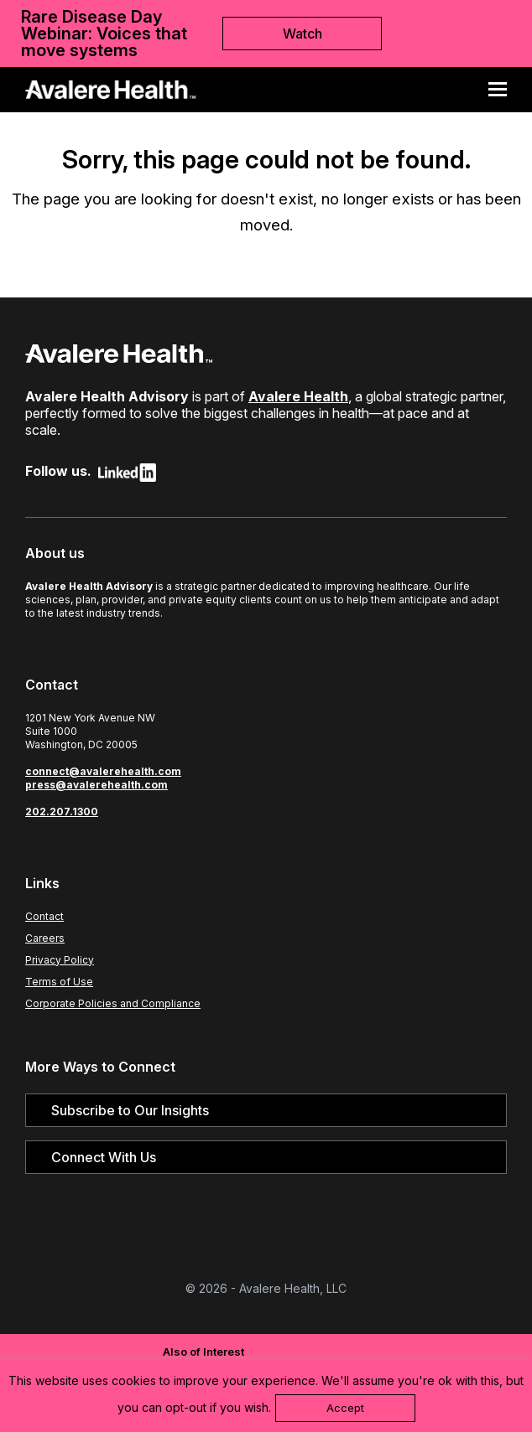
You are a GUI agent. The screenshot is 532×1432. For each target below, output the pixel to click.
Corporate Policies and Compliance (113, 1003)
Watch (302, 33)
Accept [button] (345, 1407)
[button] (503, 89)
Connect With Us (103, 1157)
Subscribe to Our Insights (130, 1110)
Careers (45, 938)
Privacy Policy (59, 960)
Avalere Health (298, 396)
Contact (44, 916)
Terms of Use (59, 981)
